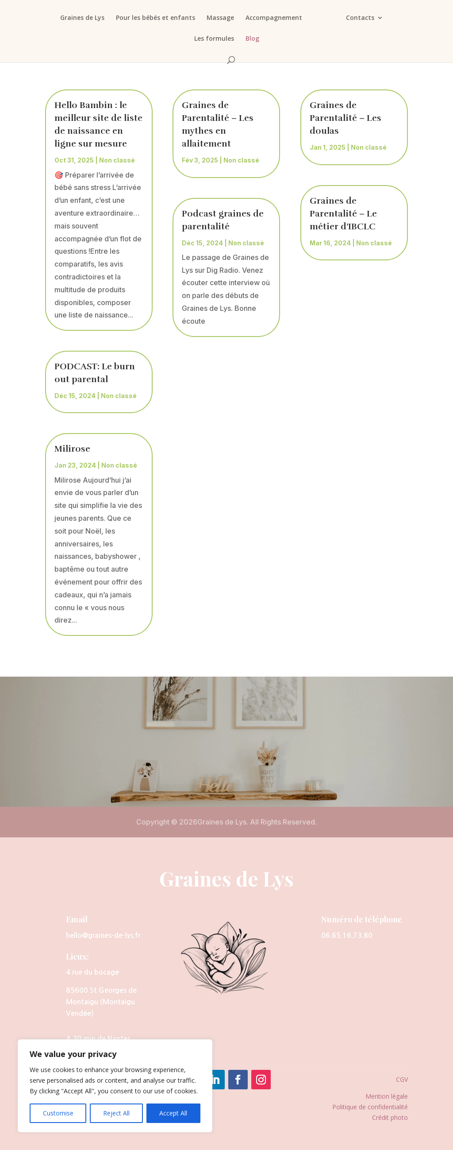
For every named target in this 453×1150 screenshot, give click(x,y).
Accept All (173, 1113)
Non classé (117, 160)
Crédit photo (390, 1117)
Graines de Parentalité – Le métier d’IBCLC (343, 213)
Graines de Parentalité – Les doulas (345, 118)
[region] (115, 1085)
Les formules (214, 39)
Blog (252, 39)
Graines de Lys (80, 18)
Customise (58, 1113)
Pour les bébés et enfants (153, 18)
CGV (402, 1079)
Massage (218, 18)
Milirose (72, 448)
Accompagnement (271, 18)
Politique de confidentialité (370, 1107)
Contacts (362, 18)
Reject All (116, 1113)
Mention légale (386, 1096)
